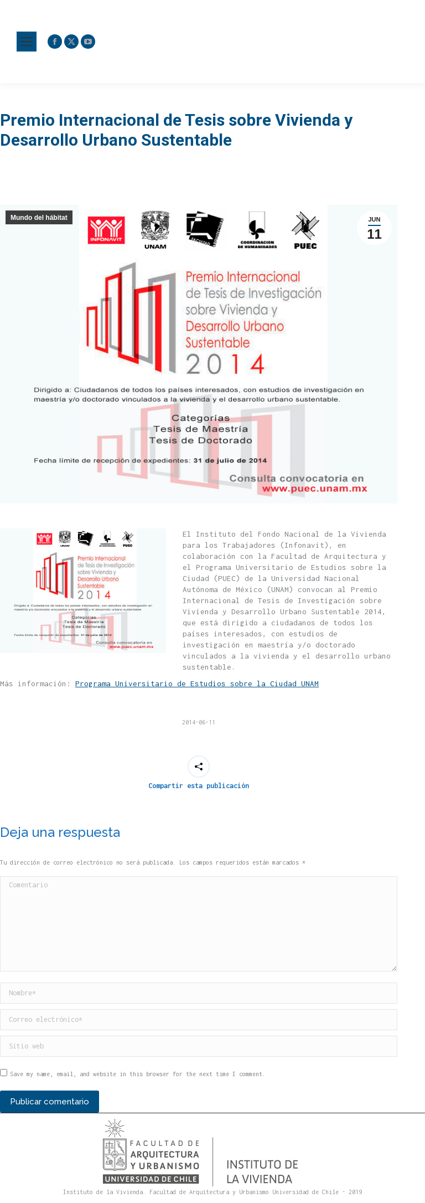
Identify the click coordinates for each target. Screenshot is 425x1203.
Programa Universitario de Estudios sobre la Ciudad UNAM (197, 683)
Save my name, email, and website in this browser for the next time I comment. (138, 1074)
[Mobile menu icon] (27, 42)
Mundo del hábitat (39, 218)
